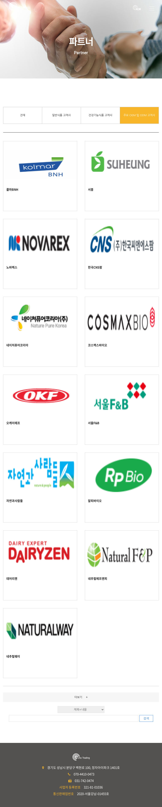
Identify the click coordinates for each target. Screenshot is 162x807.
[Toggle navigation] (152, 8)
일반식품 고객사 (61, 115)
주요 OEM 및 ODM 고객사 (139, 115)
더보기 (81, 697)
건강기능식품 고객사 (100, 115)
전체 (22, 115)
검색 (146, 718)
